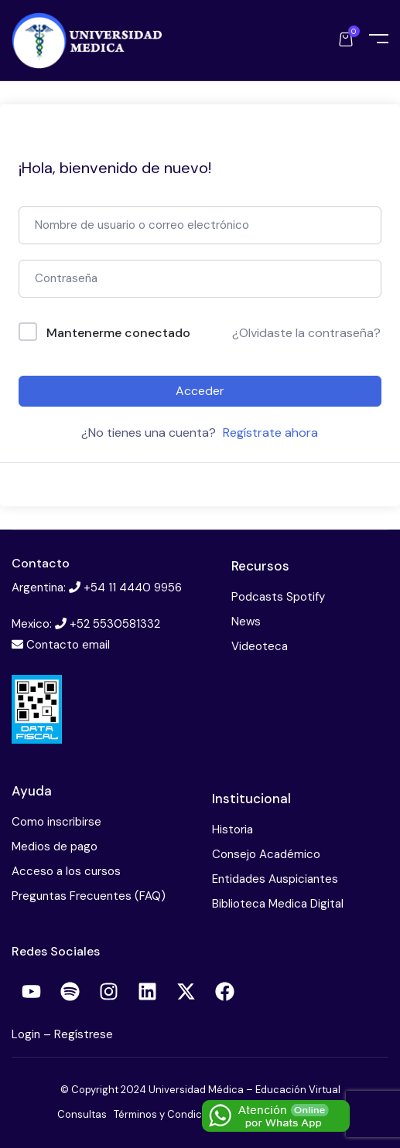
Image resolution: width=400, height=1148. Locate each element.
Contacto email (68, 644)
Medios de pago (54, 846)
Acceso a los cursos (66, 871)
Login (27, 1034)
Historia (232, 829)
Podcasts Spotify (278, 597)
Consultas (82, 1114)
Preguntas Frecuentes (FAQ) (89, 896)
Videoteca (259, 646)
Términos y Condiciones (171, 1114)
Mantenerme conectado (118, 333)
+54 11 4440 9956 (133, 587)
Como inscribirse (56, 821)
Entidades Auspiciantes (275, 879)
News (246, 621)
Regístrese (83, 1034)
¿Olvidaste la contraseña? (306, 333)
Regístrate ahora (270, 432)
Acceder (200, 391)
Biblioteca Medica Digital (278, 903)
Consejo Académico (266, 854)
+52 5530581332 (115, 624)
